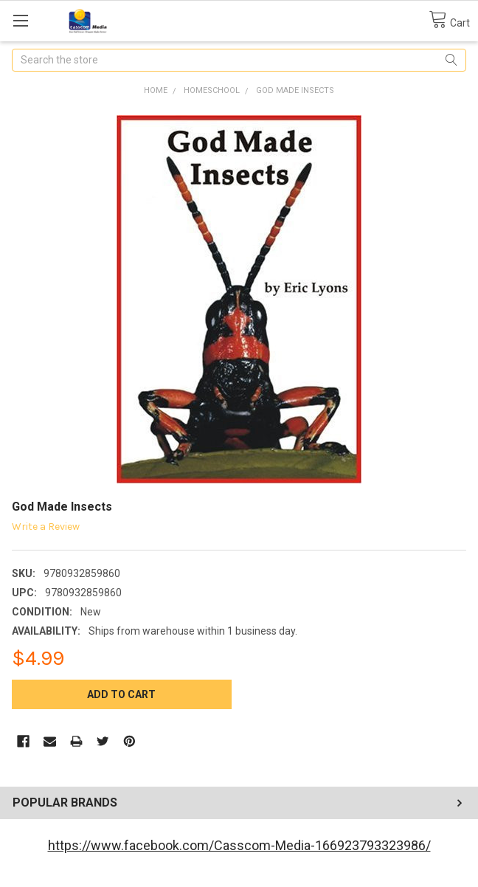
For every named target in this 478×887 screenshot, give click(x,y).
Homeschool (212, 90)
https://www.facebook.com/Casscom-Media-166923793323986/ (239, 845)
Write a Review (46, 526)
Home (155, 90)
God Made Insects (295, 90)
